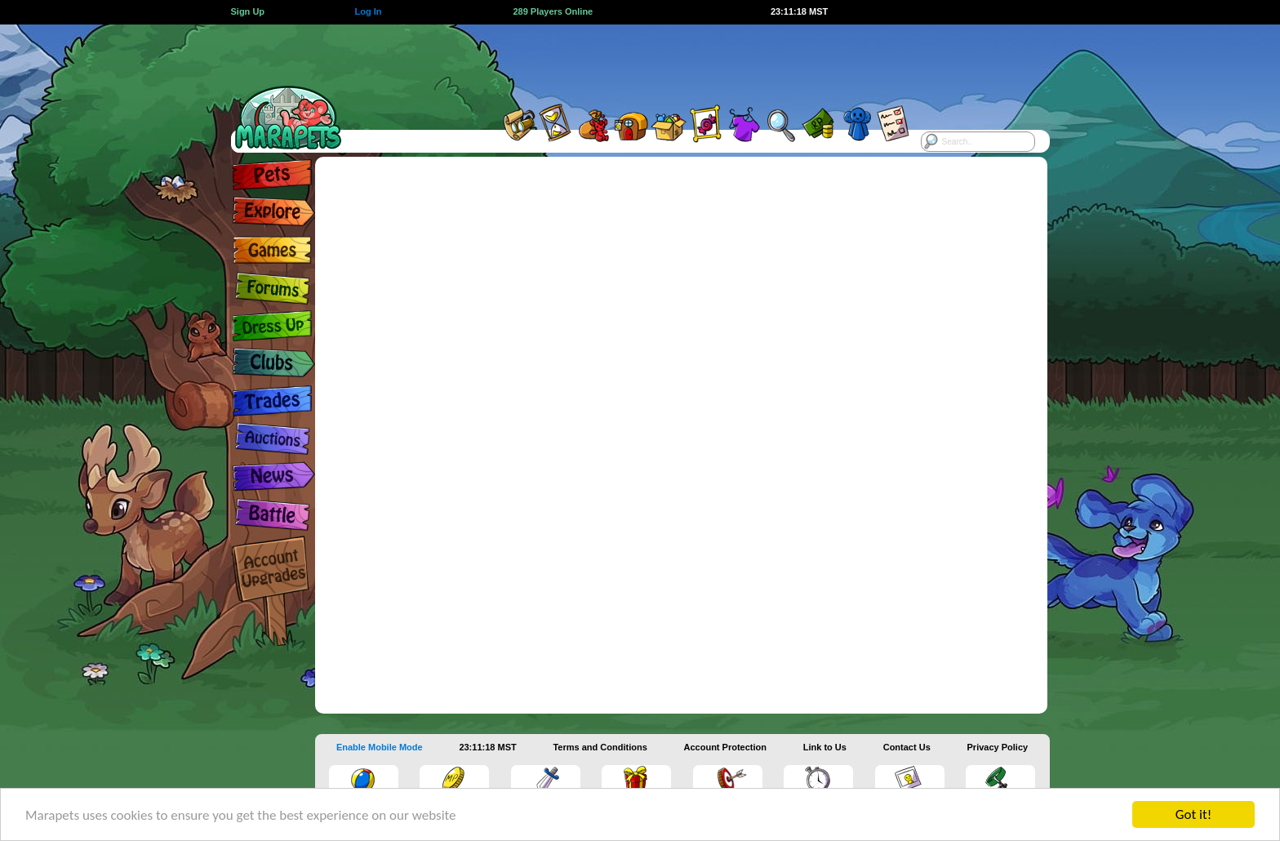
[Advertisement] (625, 61)
